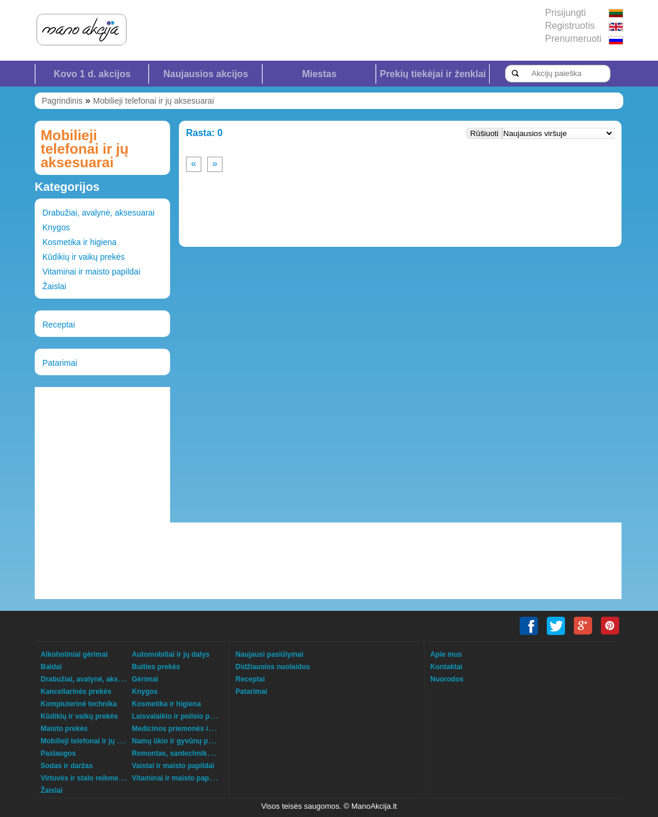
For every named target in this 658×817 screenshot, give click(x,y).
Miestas (319, 74)
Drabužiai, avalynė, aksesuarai (98, 212)
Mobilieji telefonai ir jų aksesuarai (153, 100)
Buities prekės (156, 667)
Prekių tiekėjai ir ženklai (433, 74)
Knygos (56, 227)
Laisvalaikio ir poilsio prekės (180, 716)
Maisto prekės (64, 729)
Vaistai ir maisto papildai (173, 766)
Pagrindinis (62, 100)
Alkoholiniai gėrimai (74, 654)
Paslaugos (58, 753)
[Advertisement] (102, 455)
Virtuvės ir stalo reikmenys (86, 778)
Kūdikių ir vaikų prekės (83, 257)
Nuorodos (447, 679)
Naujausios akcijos (205, 74)
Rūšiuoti (484, 133)
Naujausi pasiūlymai (269, 654)
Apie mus (446, 654)
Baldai (51, 667)
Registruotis (569, 26)
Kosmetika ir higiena (79, 242)
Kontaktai (446, 667)
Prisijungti (565, 13)
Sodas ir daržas (67, 766)
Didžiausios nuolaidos (272, 667)
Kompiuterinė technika (79, 704)
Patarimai (59, 363)
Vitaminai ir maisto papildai (91, 271)
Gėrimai (145, 679)
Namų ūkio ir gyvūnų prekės (179, 741)
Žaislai (54, 286)
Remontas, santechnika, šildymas (188, 753)
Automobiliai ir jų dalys (171, 654)
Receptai (58, 324)
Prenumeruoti (573, 39)
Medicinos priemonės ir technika (186, 729)
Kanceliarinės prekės (76, 691)
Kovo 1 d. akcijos (92, 74)
